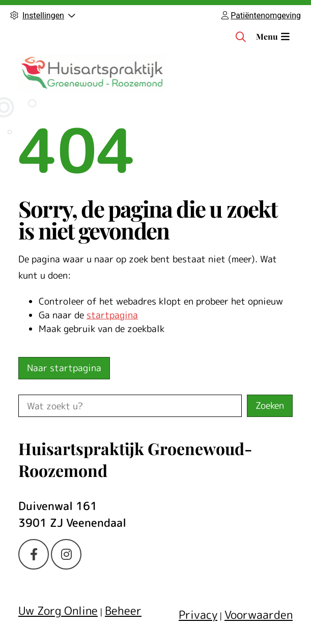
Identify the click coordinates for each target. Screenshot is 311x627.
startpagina (112, 315)
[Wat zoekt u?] (130, 406)
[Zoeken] (241, 36)
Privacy (198, 614)
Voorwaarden (258, 614)
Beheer (123, 610)
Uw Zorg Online (58, 610)
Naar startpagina (64, 368)
